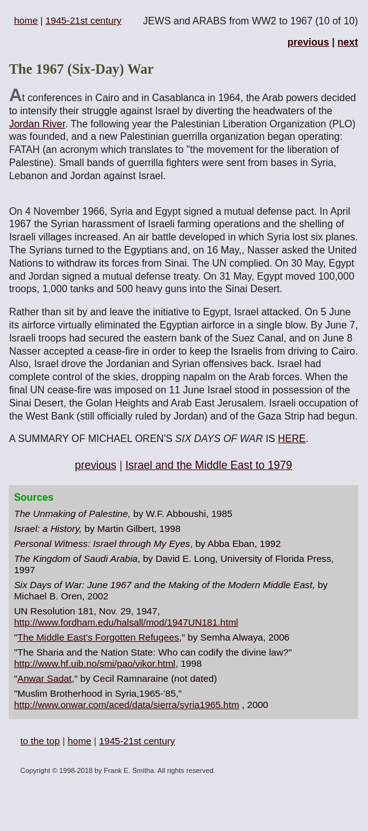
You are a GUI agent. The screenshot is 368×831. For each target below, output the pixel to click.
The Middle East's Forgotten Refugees (98, 637)
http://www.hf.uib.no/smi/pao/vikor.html (94, 663)
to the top (39, 740)
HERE (292, 438)
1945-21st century (84, 20)
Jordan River (37, 124)
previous (308, 42)
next (347, 42)
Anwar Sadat (44, 678)
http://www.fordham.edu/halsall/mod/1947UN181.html (126, 622)
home (25, 20)
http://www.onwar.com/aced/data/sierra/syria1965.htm (126, 704)
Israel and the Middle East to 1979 (209, 465)
